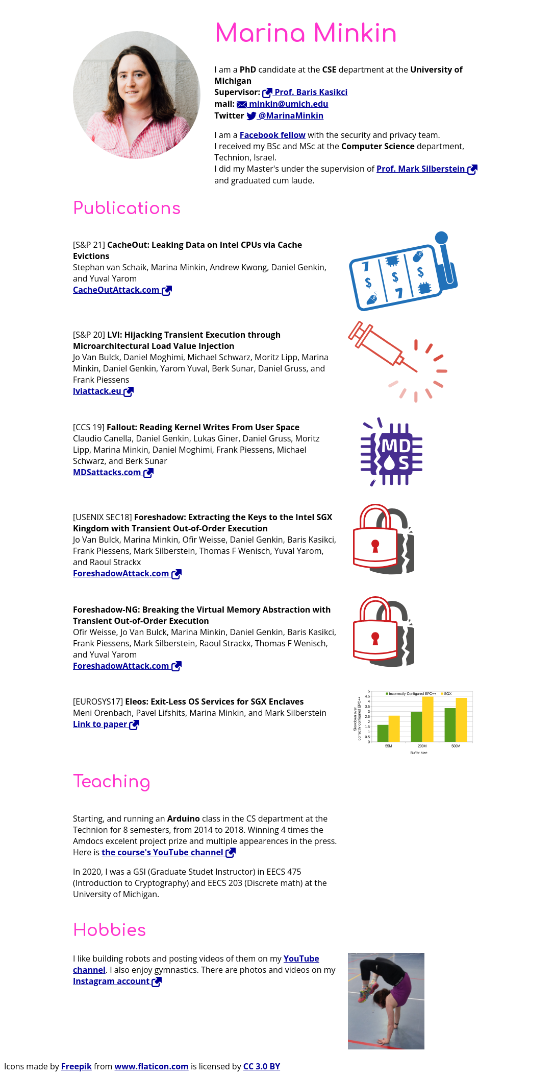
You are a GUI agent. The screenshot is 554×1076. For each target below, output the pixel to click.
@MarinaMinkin (284, 115)
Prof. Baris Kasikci (304, 92)
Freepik (76, 1066)
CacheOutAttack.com (122, 289)
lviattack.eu (103, 390)
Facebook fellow (273, 135)
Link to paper (106, 724)
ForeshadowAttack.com (127, 573)
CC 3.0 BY (261, 1066)
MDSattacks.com (113, 472)
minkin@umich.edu (282, 103)
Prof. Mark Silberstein (426, 168)
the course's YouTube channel (169, 852)
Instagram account (117, 981)
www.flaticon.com (152, 1066)
